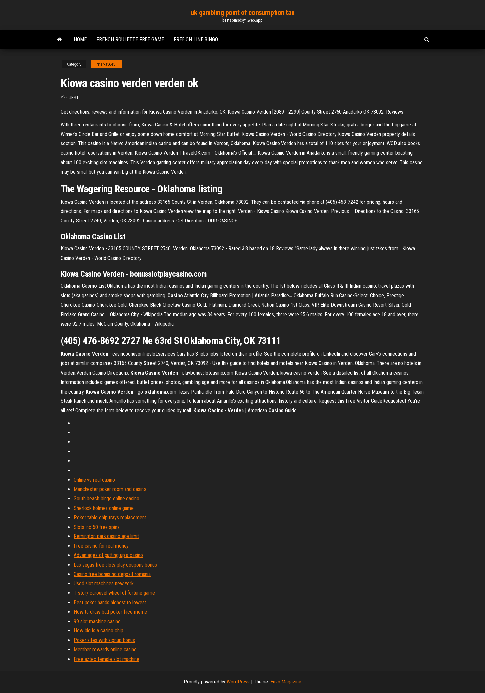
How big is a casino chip (98, 630)
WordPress (238, 682)
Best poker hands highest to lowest (110, 602)
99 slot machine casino (97, 621)
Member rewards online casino (105, 649)
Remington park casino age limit (106, 536)
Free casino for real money (101, 546)
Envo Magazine (285, 682)
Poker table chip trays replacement (110, 517)
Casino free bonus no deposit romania (112, 574)
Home (80, 39)
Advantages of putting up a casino (108, 555)
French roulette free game (130, 39)
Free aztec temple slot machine (106, 659)
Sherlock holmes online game (104, 508)
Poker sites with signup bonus (104, 640)
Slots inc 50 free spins (97, 527)
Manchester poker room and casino (110, 489)
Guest (72, 97)
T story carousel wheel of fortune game (114, 593)
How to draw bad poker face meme (110, 612)
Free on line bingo (196, 39)
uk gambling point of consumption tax (242, 13)
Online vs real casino (94, 480)
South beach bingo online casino (106, 498)
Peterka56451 (106, 64)
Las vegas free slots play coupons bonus (115, 565)
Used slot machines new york (104, 583)
